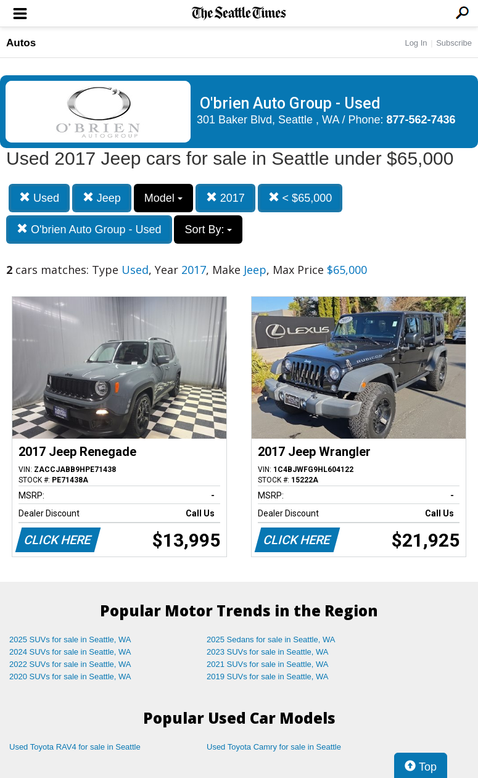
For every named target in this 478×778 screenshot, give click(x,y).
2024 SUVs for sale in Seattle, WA (70, 651)
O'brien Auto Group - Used (89, 229)
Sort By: (208, 229)
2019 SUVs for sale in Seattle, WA (268, 676)
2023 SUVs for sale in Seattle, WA (268, 651)
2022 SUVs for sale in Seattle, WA (70, 664)
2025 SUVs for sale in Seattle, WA (70, 639)
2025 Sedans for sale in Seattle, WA (271, 639)
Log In (416, 43)
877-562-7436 (421, 120)
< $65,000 (300, 197)
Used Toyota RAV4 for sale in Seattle (75, 746)
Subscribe (454, 43)
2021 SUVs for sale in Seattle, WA (268, 664)
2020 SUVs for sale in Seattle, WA (70, 676)
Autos (21, 43)
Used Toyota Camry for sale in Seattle (274, 746)
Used (39, 197)
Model (163, 198)
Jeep (102, 197)
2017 (225, 197)
